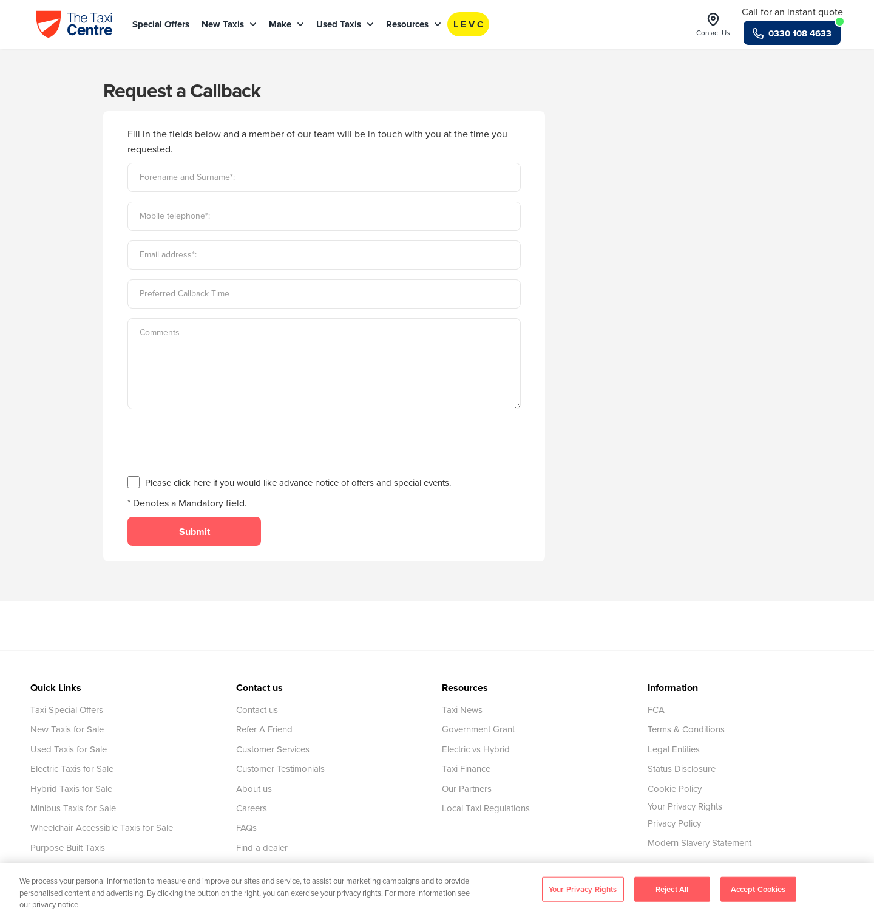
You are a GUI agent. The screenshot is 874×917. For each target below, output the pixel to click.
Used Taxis (345, 24)
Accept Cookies (758, 889)
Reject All (672, 889)
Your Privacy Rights (685, 806)
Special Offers (160, 24)
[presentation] (219, 442)
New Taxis (229, 24)
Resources (413, 24)
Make (286, 24)
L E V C (468, 24)
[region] (437, 890)
